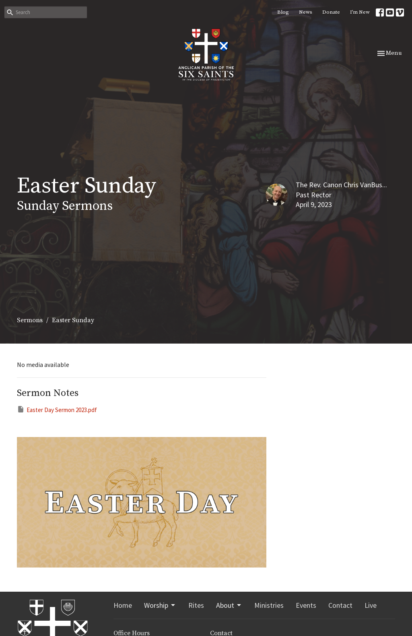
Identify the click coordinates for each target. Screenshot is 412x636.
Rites (196, 605)
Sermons (30, 320)
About (229, 605)
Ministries (269, 605)
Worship (160, 605)
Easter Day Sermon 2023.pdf (57, 409)
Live (371, 605)
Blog (283, 12)
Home (122, 605)
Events (306, 605)
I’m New (360, 12)
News (305, 12)
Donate (331, 12)
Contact (340, 605)
